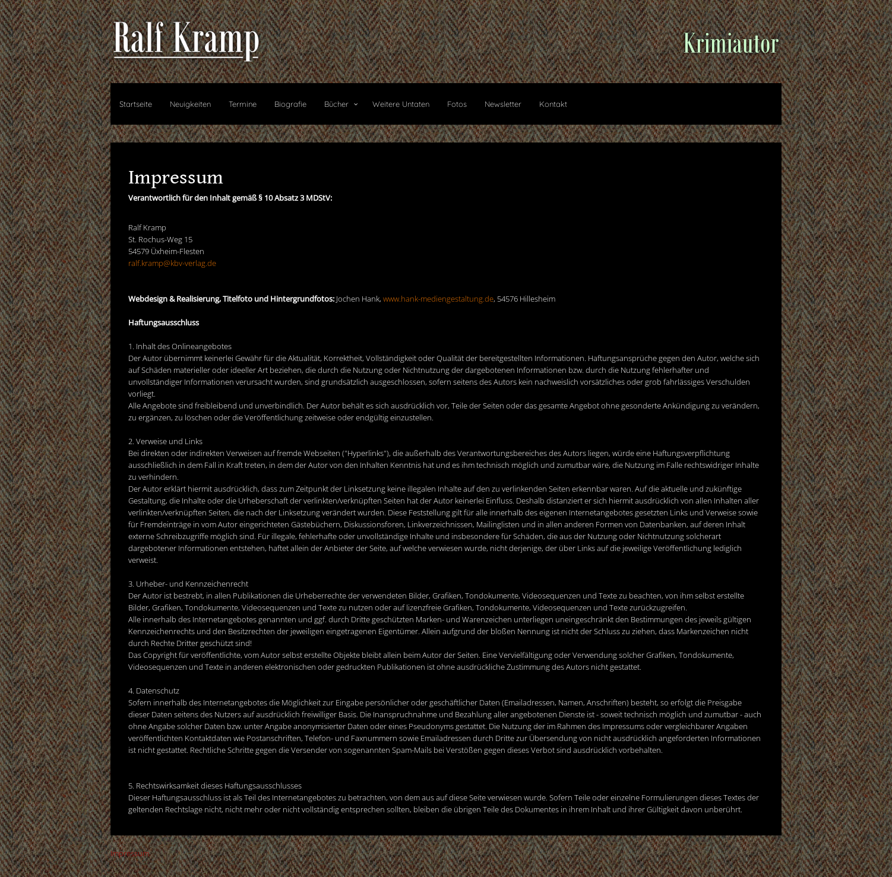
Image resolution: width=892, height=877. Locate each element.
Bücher (336, 104)
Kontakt (553, 104)
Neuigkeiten (190, 104)
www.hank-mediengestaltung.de (438, 298)
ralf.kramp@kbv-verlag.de (172, 263)
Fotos (457, 104)
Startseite (135, 104)
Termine (243, 104)
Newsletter (503, 104)
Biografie (290, 104)
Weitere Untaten (400, 104)
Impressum (129, 853)
